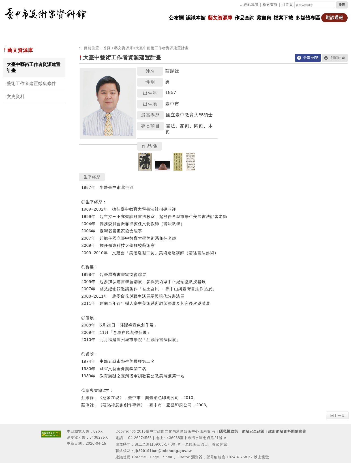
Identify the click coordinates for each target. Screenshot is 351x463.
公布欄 (176, 18)
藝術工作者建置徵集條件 (31, 83)
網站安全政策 (253, 431)
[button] (337, 415)
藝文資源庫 (220, 18)
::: (242, 4)
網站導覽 (251, 4)
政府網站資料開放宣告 (287, 431)
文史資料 (16, 96)
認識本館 (195, 18)
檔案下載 (283, 18)
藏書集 (264, 18)
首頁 (107, 48)
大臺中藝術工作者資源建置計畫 (33, 67)
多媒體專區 (307, 18)
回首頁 (287, 4)
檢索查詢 (270, 4)
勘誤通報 (334, 17)
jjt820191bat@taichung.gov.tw (163, 451)
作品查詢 (244, 18)
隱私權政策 (228, 431)
